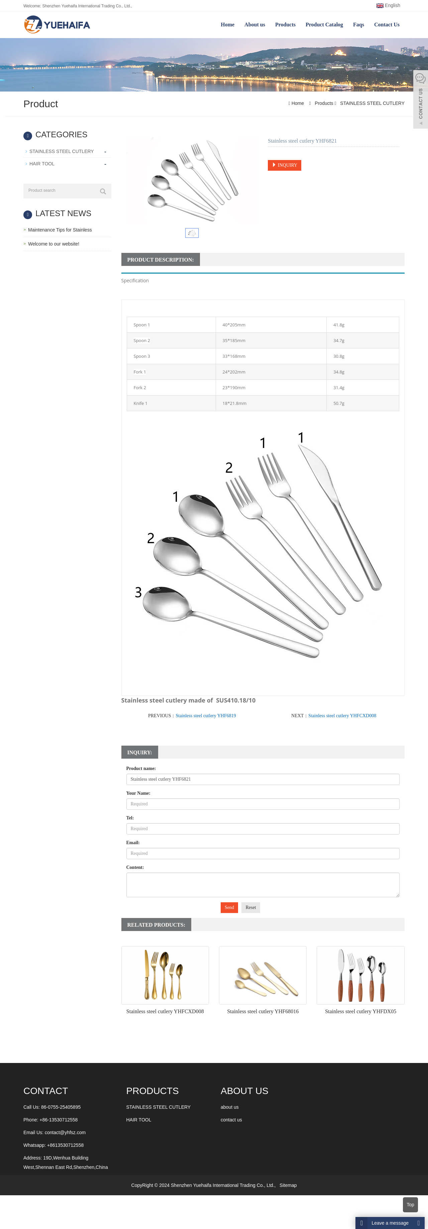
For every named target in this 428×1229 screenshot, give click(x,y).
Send (229, 907)
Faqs (358, 24)
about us (230, 1107)
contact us (231, 1119)
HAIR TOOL (42, 163)
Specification (135, 280)
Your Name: (138, 793)
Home (227, 24)
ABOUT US (245, 1091)
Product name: (141, 768)
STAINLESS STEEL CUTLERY (372, 103)
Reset (250, 907)
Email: (133, 842)
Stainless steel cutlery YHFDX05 (360, 1011)
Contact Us (387, 24)
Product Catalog (324, 24)
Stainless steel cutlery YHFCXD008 (342, 715)
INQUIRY (284, 165)
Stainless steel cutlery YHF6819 (206, 715)
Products (285, 24)
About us (254, 24)
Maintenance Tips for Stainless (60, 230)
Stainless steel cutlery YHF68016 (263, 1011)
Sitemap (288, 1185)
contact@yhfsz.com (65, 1132)
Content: (135, 867)
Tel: (130, 817)
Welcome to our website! (53, 244)
